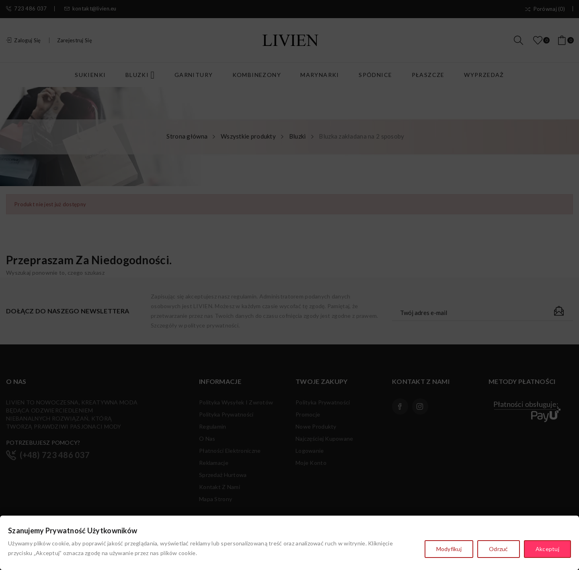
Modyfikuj (449, 548)
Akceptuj (547, 548)
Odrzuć (498, 548)
